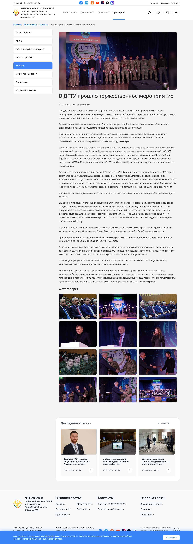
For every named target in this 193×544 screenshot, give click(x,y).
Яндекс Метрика (52, 536)
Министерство (70, 12)
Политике (58, 539)
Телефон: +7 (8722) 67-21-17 (112, 504)
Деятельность (88, 12)
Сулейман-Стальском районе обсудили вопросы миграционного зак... (155, 462)
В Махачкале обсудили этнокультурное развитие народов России (116, 462)
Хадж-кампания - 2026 (26, 90)
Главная (17, 24)
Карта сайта (147, 514)
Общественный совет (26, 74)
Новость (43, 24)
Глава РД (18, 3)
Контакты (154, 3)
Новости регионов (25, 57)
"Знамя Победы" (23, 32)
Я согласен (171, 537)
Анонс (19, 40)
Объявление (21, 82)
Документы (103, 12)
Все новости (165, 423)
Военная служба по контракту (30, 49)
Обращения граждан (170, 3)
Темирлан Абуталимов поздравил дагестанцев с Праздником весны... (77, 462)
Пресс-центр (119, 12)
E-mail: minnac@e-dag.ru (111, 509)
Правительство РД (32, 3)
